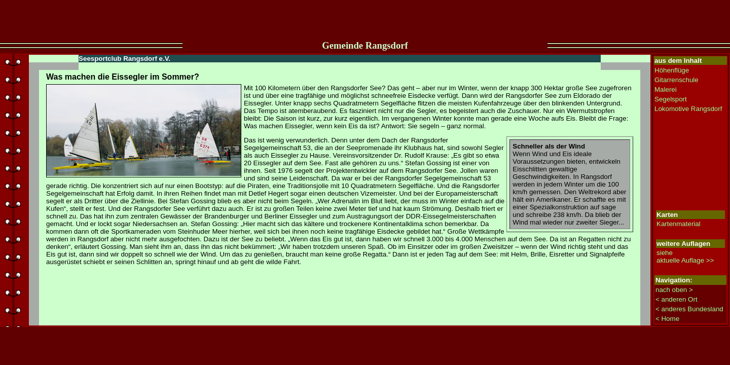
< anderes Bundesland (689, 309)
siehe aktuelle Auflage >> (685, 256)
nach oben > (674, 290)
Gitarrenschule (676, 80)
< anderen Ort (676, 299)
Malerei (665, 89)
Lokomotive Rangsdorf (688, 109)
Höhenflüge (671, 70)
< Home (667, 318)
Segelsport (670, 99)
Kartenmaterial (678, 224)
